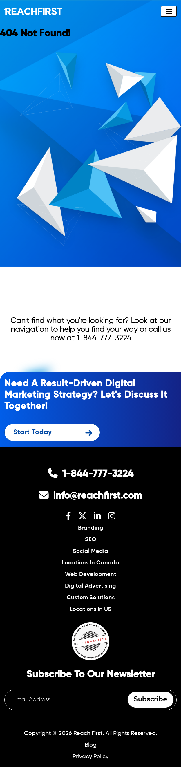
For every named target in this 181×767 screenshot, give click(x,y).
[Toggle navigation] (169, 11)
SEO (90, 540)
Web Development (90, 574)
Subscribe (150, 699)
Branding (90, 528)
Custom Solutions (91, 598)
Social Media (90, 551)
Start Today (32, 432)
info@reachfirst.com (97, 496)
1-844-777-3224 (104, 338)
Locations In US (90, 609)
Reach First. (88, 733)
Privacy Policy (90, 757)
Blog (91, 745)
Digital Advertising (90, 586)
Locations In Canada (90, 563)
